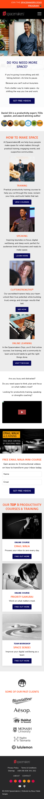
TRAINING (22, 185)
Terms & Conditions (28, 768)
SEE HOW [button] (22, 309)
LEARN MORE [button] (22, 256)
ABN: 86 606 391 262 (26, 771)
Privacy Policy (13, 768)
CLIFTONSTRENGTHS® (22, 289)
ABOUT (16, 776)
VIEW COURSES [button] (22, 202)
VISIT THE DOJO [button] (22, 363)
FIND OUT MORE (22, 556)
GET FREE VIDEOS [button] (22, 100)
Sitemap (11, 771)
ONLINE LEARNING (22, 343)
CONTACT (26, 776)
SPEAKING (22, 236)
